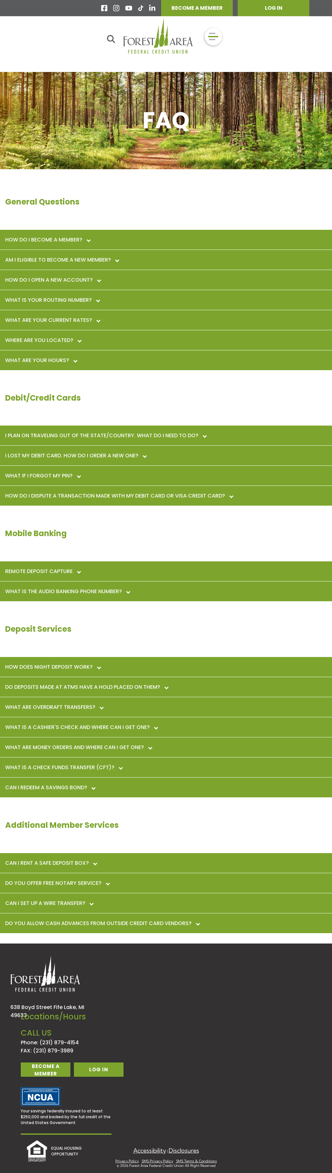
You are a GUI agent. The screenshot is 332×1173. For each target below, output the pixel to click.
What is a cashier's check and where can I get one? (81, 727)
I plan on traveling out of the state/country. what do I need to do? (105, 435)
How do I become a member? (47, 239)
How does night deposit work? (53, 667)
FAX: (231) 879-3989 (47, 1050)
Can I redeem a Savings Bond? (50, 787)
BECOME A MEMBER (197, 8)
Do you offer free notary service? (57, 883)
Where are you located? (43, 340)
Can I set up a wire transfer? (49, 903)
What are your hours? (41, 360)
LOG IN (273, 8)
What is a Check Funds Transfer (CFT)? (63, 767)
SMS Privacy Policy (157, 1161)
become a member (46, 1070)
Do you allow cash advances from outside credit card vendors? (102, 923)
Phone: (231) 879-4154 (50, 1042)
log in (98, 1069)
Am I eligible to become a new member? (62, 260)
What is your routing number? (52, 300)
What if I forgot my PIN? (42, 475)
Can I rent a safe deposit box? (51, 863)
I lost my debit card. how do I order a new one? (75, 455)
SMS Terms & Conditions (196, 1161)
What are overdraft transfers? (54, 707)
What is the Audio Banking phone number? (67, 591)
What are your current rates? (52, 320)
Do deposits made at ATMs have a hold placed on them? (86, 687)
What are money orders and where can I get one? (78, 747)
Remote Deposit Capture (42, 571)
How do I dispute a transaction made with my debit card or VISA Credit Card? (119, 495)
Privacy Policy (127, 1161)
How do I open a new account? (53, 280)
